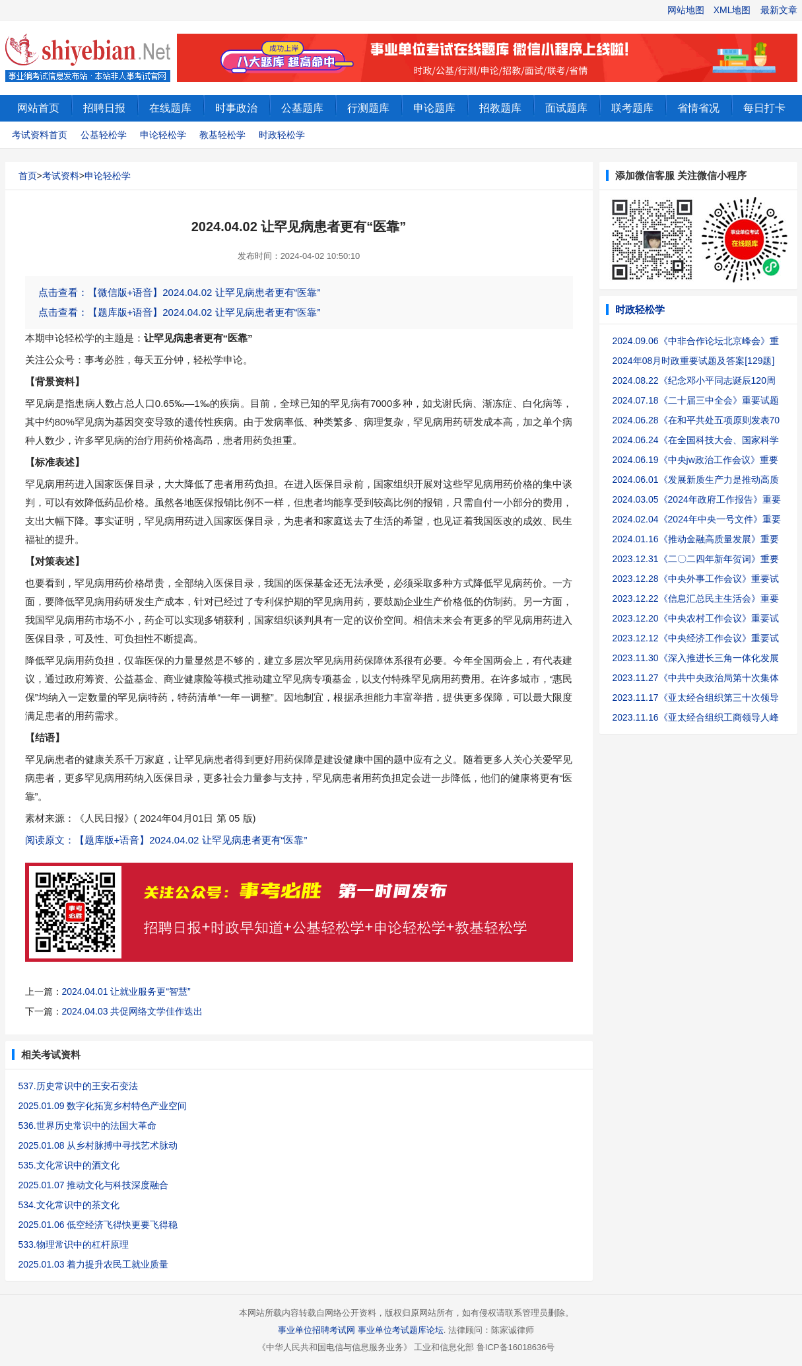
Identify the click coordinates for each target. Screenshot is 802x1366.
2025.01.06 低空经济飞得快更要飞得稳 (98, 1224)
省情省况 (698, 108)
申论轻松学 (163, 134)
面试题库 (566, 108)
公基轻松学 (104, 134)
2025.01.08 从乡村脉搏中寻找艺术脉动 (98, 1145)
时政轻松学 (282, 134)
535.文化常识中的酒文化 (68, 1165)
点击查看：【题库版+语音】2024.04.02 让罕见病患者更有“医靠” (179, 312)
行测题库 (368, 108)
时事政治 (236, 108)
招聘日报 (104, 108)
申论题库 (434, 108)
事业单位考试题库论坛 (401, 1330)
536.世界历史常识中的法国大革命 (87, 1125)
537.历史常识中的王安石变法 (78, 1086)
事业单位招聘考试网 (316, 1330)
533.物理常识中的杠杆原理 (73, 1244)
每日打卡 (764, 108)
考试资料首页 (39, 134)
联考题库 (632, 108)
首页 (27, 175)
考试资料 (60, 175)
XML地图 (732, 10)
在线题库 (170, 108)
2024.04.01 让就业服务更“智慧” (126, 991)
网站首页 (38, 108)
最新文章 (778, 10)
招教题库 (500, 108)
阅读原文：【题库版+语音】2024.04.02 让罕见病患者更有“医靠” (166, 839)
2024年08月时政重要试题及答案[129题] (694, 360)
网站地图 (685, 10)
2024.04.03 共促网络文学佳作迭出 (132, 1011)
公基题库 (302, 108)
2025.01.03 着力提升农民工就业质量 (93, 1264)
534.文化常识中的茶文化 (68, 1205)
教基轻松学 (222, 134)
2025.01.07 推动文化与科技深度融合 (93, 1185)
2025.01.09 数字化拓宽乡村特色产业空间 (102, 1105)
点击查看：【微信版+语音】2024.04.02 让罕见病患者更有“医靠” (179, 292)
